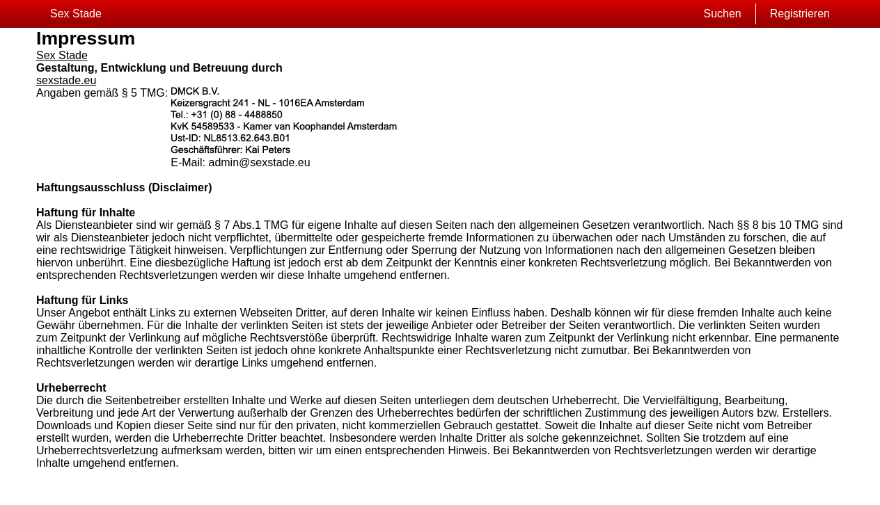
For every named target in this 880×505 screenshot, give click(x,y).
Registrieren (800, 13)
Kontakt (242, 494)
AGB (150, 494)
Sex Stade (76, 13)
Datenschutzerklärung (194, 494)
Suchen (722, 13)
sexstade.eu (66, 80)
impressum (274, 494)
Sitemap (127, 494)
